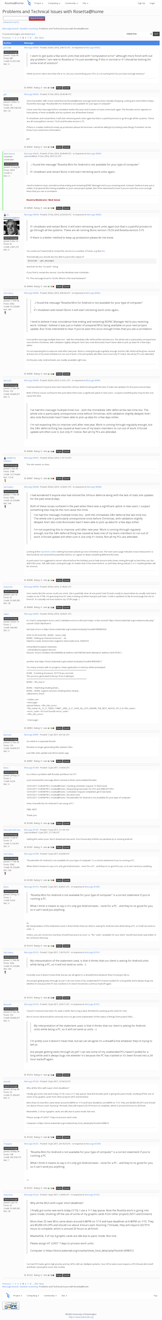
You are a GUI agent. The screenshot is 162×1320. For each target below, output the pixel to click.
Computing (54, 3)
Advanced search (11, 22)
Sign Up (141, 3)
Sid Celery (8, 293)
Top (155, 1295)
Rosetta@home (14, 3)
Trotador (8, 1143)
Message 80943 (31, 153)
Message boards (10, 28)
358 (36, 37)
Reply (59, 87)
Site (85, 3)
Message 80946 (31, 380)
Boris (6, 767)
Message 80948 (31, 487)
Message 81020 (31, 1081)
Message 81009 (31, 853)
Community (71, 3)
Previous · (7, 37)
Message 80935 (31, 47)
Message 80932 (93, 47)
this (103, 251)
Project (38, 3)
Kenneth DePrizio (12, 829)
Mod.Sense (9, 153)
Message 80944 (31, 214)
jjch (5, 94)
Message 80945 (31, 293)
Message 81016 (31, 1004)
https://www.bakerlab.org (81, 1317)
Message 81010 (31, 886)
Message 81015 (31, 952)
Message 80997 (31, 734)
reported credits (48, 551)
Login (152, 3)
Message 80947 (31, 458)
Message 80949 (31, 586)
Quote (66, 87)
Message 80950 (31, 614)
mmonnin (8, 586)
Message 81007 (31, 829)
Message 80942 (31, 94)
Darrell (7, 1081)
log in (32, 33)
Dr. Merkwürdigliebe (12, 216)
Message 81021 (31, 1143)
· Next (41, 37)
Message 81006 (31, 767)
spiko (6, 614)
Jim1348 (7, 47)
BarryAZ (7, 380)
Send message (10, 52)
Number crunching (29, 28)
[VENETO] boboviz (10, 459)
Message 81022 (31, 1194)
